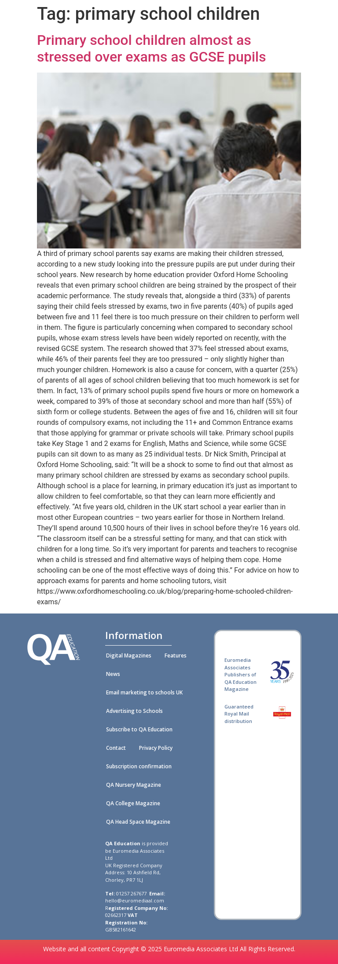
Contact (116, 748)
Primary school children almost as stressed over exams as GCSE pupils (151, 48)
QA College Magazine (133, 803)
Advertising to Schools (134, 711)
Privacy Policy (156, 748)
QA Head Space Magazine (138, 821)
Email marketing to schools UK (144, 692)
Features (176, 655)
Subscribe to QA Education (139, 729)
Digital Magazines (128, 655)
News (113, 674)
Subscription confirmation (139, 766)
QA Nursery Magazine (133, 785)
